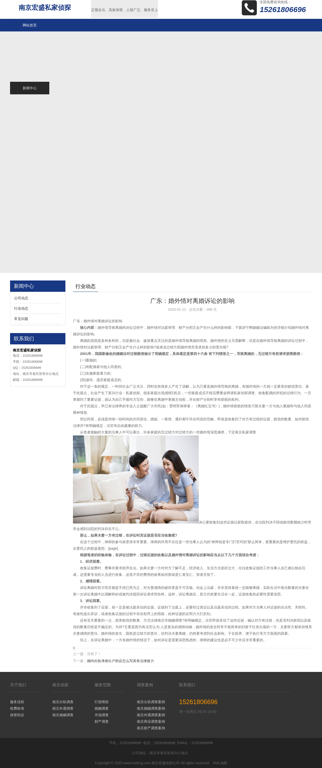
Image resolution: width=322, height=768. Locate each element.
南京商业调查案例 (151, 721)
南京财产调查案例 (151, 728)
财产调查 (102, 721)
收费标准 (17, 708)
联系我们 (187, 685)
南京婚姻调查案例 (151, 708)
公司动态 (21, 298)
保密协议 (17, 715)
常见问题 (21, 319)
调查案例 (145, 685)
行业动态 (21, 308)
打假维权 (102, 702)
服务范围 (103, 685)
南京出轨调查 (62, 702)
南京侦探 (60, 685)
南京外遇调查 (62, 708)
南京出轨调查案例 (151, 702)
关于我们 (18, 685)
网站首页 (30, 25)
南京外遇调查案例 (151, 715)
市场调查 (102, 715)
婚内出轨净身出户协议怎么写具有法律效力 (120, 661)
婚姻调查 (102, 708)
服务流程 (17, 702)
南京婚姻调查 (62, 715)
